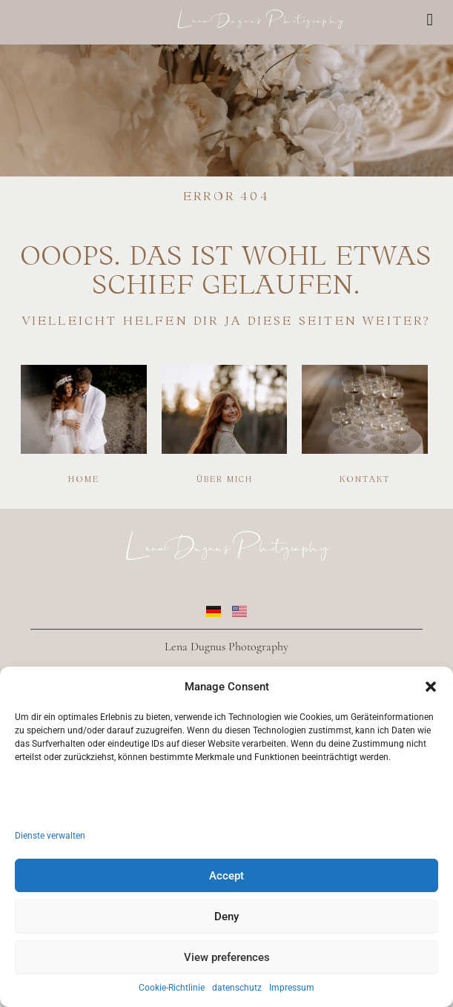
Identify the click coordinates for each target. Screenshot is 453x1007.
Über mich (224, 478)
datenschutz (237, 988)
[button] (430, 686)
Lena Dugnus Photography (260, 17)
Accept (226, 875)
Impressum (291, 988)
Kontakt (365, 478)
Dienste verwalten (50, 836)
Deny (226, 916)
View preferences (227, 957)
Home (83, 478)
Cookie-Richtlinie (172, 988)
